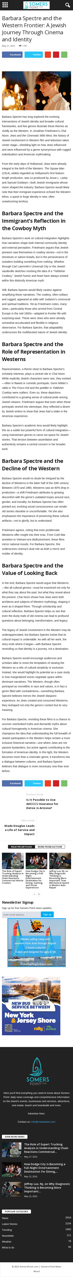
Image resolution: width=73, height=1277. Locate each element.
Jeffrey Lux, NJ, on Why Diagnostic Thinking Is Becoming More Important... (47, 1187)
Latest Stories (10, 1224)
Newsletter (8, 1235)
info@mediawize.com (43, 1121)
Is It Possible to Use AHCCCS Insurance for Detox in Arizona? (42, 804)
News (5, 1218)
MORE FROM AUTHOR (50, 846)
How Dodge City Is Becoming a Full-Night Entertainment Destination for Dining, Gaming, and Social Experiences (35, 879)
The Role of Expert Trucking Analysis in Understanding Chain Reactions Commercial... (46, 1148)
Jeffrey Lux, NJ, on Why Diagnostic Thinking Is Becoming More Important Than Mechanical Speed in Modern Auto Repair (59, 879)
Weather (6, 1241)
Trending (7, 1229)
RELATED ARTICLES (21, 846)
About (36, 1271)
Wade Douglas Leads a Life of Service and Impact (19, 830)
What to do (8, 1247)
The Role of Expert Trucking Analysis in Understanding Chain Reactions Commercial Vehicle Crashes (13, 877)
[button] (67, 5)
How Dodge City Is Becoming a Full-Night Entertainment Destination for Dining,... (44, 1167)
